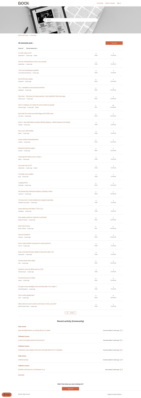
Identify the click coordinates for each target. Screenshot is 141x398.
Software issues (23, 336)
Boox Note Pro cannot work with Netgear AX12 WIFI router (35, 113)
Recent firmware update (25, 79)
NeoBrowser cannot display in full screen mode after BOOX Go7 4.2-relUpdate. (40, 350)
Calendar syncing (23, 360)
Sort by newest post (32, 48)
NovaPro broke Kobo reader (26, 260)
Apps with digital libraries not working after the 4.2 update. (34, 330)
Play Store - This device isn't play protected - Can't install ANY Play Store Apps (41, 96)
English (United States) (115, 394)
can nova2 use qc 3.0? (25, 165)
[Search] (70, 20)
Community (100, 3)
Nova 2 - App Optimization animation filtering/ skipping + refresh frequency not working (44, 122)
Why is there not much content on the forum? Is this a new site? (37, 304)
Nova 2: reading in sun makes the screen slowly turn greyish (36, 105)
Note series (22, 326)
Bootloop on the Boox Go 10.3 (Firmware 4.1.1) (31, 369)
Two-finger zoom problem (26, 174)
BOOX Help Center (23, 35)
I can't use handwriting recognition (28, 70)
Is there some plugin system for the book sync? (31, 340)
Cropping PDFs (23, 182)
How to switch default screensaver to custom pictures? (34, 243)
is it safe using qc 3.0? (25, 53)
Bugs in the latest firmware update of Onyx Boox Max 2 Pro (36, 252)
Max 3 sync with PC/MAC (26, 131)
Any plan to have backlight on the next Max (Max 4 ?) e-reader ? (37, 286)
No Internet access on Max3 (26, 278)
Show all (21, 48)
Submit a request (110, 3)
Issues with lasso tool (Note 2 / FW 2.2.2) (30, 208)
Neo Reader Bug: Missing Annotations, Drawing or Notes (35, 191)
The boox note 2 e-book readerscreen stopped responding (35, 200)
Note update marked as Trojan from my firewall (32, 217)
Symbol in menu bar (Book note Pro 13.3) (30, 269)
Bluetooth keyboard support (26, 148)
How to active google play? (26, 295)
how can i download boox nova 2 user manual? (32, 61)
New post (114, 43)
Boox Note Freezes (24, 226)
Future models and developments (28, 139)
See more (21, 375)
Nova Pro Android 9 (24, 234)
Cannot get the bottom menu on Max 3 (29, 157)
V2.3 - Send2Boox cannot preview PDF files (31, 87)
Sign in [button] (119, 3)
